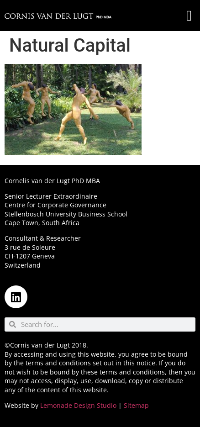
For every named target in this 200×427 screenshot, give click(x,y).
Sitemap (136, 405)
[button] (189, 15)
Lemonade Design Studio (78, 405)
